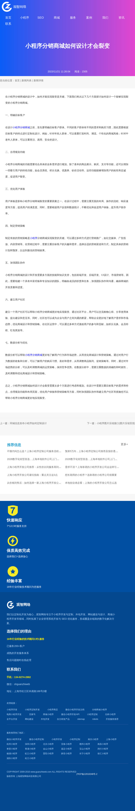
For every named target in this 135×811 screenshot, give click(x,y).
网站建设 (93, 614)
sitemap (81, 719)
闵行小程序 (103, 749)
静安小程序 (66, 753)
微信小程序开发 (14, 739)
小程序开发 (59, 614)
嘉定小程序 (66, 749)
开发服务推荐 (112, 719)
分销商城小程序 (99, 709)
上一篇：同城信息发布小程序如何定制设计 (23, 423)
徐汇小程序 (103, 753)
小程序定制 (92, 714)
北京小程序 (48, 744)
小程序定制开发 (32, 709)
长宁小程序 (84, 753)
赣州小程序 (84, 744)
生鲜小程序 (110, 714)
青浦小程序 (30, 749)
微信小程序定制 (36, 739)
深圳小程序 (30, 744)
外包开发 (45, 719)
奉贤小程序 (12, 749)
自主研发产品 (63, 719)
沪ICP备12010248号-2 (86, 774)
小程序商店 (52, 709)
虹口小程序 (30, 753)
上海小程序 (111, 739)
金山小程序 (48, 749)
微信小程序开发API (70, 714)
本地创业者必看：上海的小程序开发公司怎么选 (91, 482)
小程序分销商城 (21, 127)
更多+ (124, 444)
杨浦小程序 (12, 753)
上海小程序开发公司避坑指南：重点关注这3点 (32, 474)
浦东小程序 (12, 758)
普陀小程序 (48, 753)
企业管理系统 (46, 618)
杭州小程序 (12, 744)
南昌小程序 (103, 744)
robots (95, 719)
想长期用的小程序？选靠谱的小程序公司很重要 (91, 474)
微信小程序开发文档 (74, 709)
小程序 (33, 238)
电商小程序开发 (14, 714)
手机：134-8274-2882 (19, 677)
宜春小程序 (66, 744)
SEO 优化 (67, 618)
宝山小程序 (84, 749)
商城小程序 (48, 714)
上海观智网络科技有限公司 (28, 776)
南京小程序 (93, 739)
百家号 (32, 714)
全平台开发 (12, 719)
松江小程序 (30, 758)
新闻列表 (26, 80)
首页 (17, 80)
